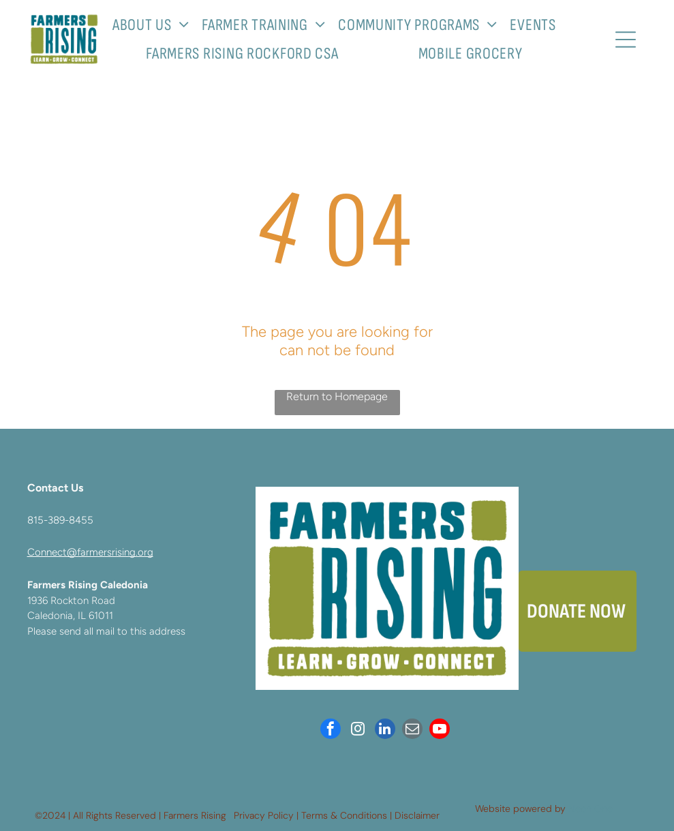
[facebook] (330, 730)
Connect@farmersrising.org (90, 552)
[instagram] (358, 730)
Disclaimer (417, 815)
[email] (412, 730)
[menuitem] (156, 25)
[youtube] (439, 730)
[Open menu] (625, 39)
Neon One (590, 808)
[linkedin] (385, 730)
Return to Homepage (337, 396)
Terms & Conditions (344, 815)
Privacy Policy (264, 815)
